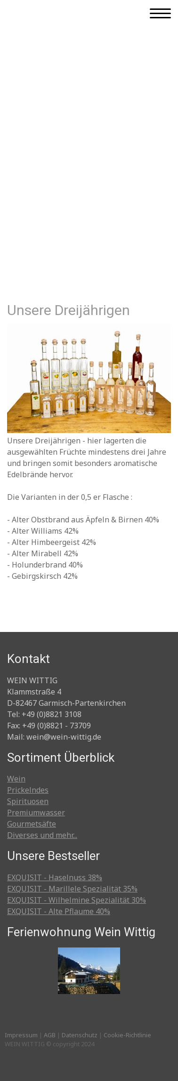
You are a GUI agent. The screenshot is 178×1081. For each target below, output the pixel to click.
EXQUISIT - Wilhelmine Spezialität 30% (76, 900)
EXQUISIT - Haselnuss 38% (54, 877)
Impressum (21, 1035)
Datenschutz (79, 1035)
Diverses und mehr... (42, 835)
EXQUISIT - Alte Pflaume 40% (58, 911)
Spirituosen (28, 801)
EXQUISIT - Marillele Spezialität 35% (72, 889)
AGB (50, 1035)
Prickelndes (28, 790)
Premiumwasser (36, 812)
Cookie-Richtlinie (127, 1035)
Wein (16, 778)
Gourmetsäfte (31, 824)
